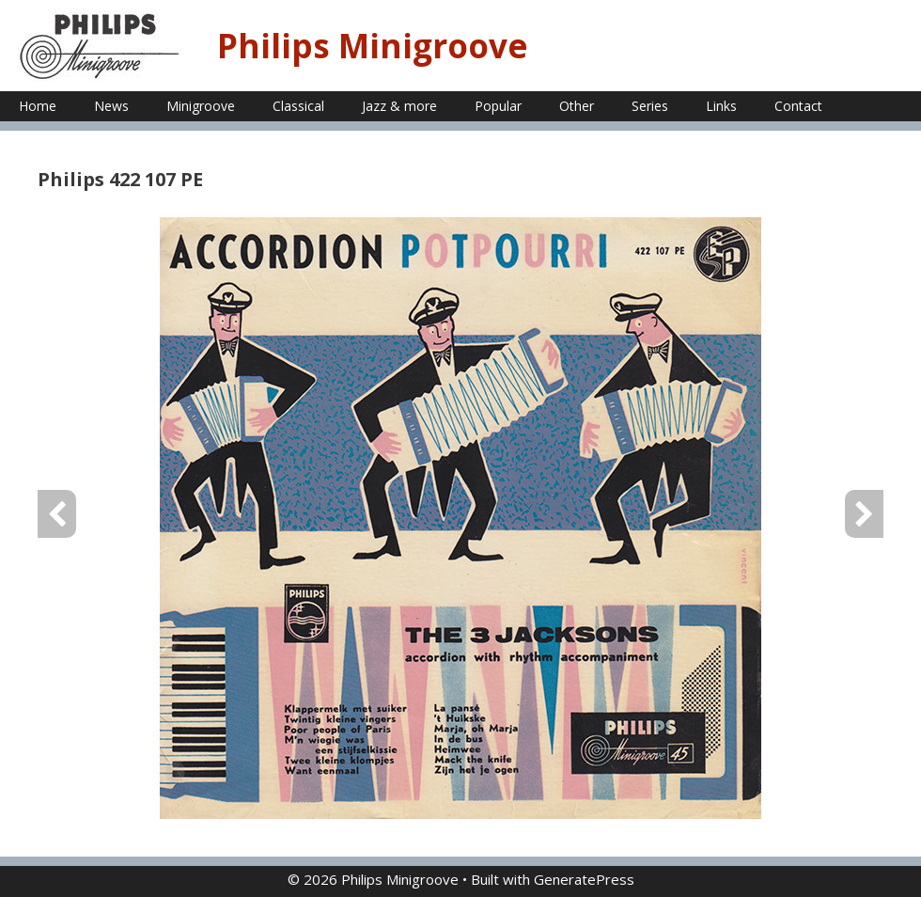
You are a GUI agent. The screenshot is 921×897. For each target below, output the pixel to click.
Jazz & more (399, 106)
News (111, 106)
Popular (498, 106)
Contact (798, 106)
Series (650, 106)
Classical (298, 106)
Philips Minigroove (372, 46)
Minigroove (200, 106)
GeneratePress (584, 879)
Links (721, 106)
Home (37, 106)
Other (576, 106)
